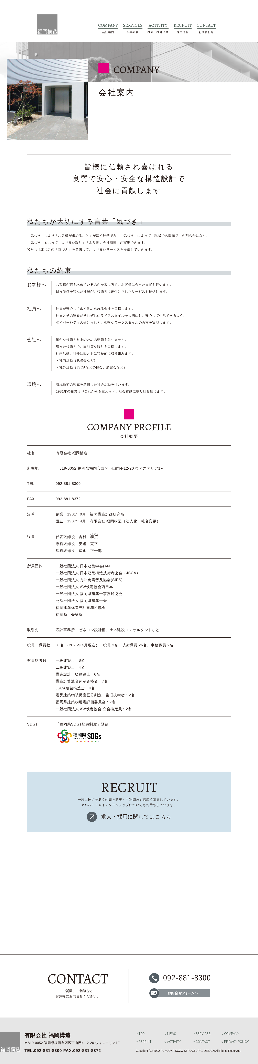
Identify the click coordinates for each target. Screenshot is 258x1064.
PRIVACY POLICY (235, 1042)
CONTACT (201, 1042)
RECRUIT (143, 1042)
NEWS (170, 1034)
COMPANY (230, 1034)
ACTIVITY (172, 1042)
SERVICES (202, 1034)
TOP (140, 1034)
